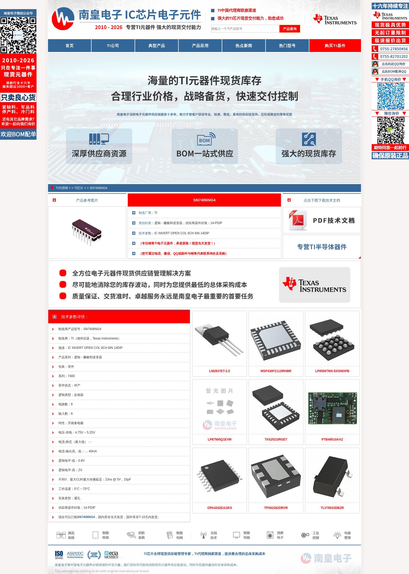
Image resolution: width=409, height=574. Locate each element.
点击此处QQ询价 (393, 64)
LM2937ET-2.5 (219, 371)
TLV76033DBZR (332, 508)
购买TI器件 (335, 45)
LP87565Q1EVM (220, 439)
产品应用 (200, 45)
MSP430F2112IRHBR (276, 371)
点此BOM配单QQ (394, 71)
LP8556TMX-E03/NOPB (332, 371)
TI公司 (113, 45)
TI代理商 (62, 188)
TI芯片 (78, 188)
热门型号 (287, 45)
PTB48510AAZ (332, 439)
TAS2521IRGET (276, 439)
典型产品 (156, 45)
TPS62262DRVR (276, 508)
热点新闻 (244, 45)
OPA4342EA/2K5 (219, 508)
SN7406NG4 (98, 188)
